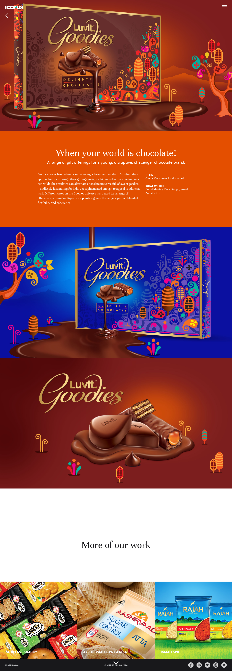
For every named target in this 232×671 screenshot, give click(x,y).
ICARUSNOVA (12, 665)
